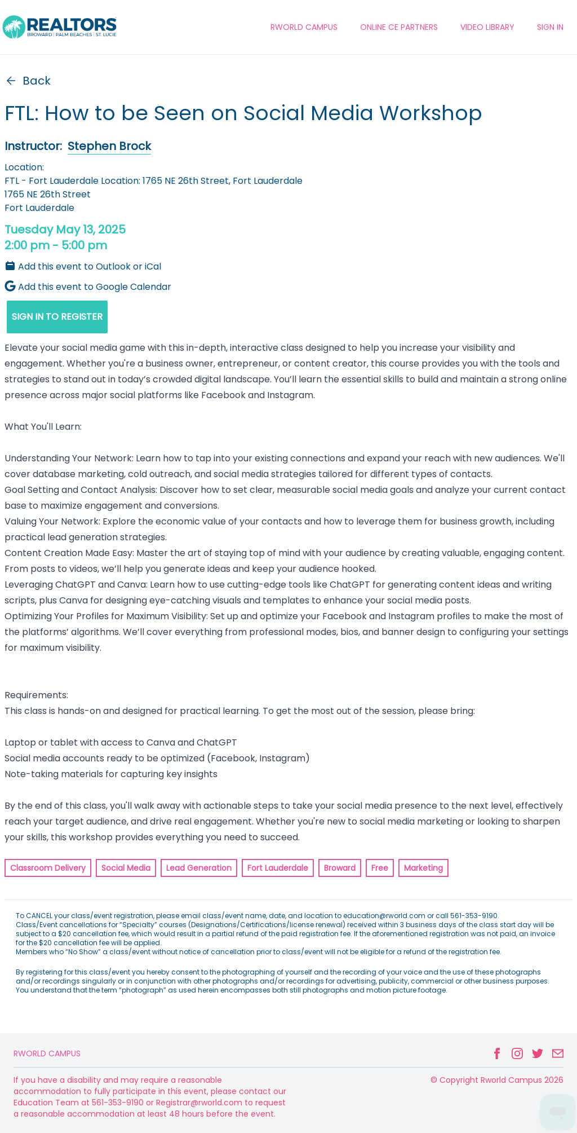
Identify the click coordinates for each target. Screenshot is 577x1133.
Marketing (423, 868)
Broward (340, 868)
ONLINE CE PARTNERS (399, 27)
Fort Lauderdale (277, 868)
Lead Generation (199, 868)
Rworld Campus (47, 1053)
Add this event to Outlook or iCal (83, 266)
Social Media (125, 868)
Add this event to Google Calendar (88, 286)
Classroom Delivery (48, 868)
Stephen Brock (109, 146)
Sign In (550, 27)
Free (379, 868)
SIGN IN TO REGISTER (57, 316)
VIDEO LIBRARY (487, 27)
